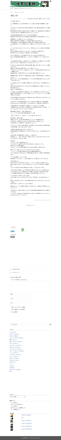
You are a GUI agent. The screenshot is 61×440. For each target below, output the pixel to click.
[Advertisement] (20, 216)
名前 (11, 294)
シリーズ (11, 364)
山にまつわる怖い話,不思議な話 (16, 337)
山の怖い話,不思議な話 (26, 415)
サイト (11, 302)
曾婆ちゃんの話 (14, 404)
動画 (11, 371)
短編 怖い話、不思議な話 (15, 369)
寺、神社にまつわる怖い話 (15, 354)
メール (11, 298)
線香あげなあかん (14, 407)
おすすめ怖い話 (13, 332)
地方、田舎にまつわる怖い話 (16, 349)
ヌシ (11, 409)
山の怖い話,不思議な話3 (26, 423)
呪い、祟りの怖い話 (14, 356)
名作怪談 (11, 365)
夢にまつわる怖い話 (14, 343)
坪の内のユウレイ (15, 273)
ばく (11, 402)
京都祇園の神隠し (15, 269)
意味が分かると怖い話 (14, 360)
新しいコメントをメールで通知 (18, 307)
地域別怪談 (12, 367)
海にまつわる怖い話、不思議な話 (17, 350)
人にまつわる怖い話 (14, 352)
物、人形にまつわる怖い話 (15, 345)
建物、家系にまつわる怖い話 (16, 341)
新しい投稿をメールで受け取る (18, 309)
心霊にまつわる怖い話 (14, 334)
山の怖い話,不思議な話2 (26, 426)
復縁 (22, 417)
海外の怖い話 (12, 362)
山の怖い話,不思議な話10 (26, 429)
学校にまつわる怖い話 (14, 358)
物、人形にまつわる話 (45, 18)
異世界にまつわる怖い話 (15, 347)
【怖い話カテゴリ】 (30, 205)
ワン (11, 406)
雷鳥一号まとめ (13, 339)
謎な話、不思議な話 (14, 335)
